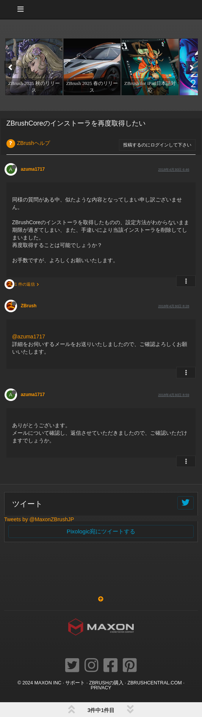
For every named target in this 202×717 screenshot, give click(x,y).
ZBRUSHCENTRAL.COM (154, 683)
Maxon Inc (47, 683)
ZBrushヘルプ (33, 143)
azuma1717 (33, 169)
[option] (33, 66)
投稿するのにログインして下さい (157, 145)
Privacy (101, 687)
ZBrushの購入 (106, 683)
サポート (75, 683)
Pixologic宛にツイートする (101, 531)
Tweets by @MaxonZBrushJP (39, 519)
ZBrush (29, 305)
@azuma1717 (28, 336)
